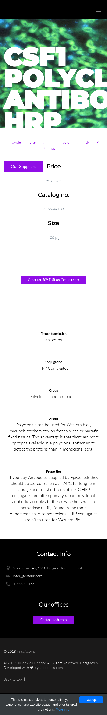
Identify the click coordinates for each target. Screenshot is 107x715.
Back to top (15, 679)
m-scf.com (25, 651)
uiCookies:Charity (31, 663)
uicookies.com (51, 667)
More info (62, 709)
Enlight (29, 10)
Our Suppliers (23, 166)
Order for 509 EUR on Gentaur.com (53, 280)
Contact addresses (53, 620)
